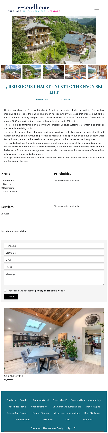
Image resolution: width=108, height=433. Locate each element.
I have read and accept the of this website (36, 290)
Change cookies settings (43, 428)
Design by (66, 428)
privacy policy (42, 290)
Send (11, 297)
